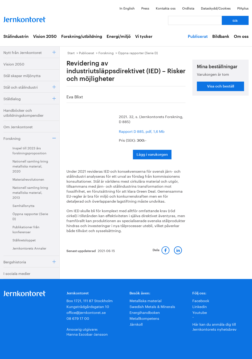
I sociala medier (16, 273)
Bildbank (220, 36)
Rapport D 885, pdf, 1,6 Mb (141, 131)
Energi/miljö (119, 36)
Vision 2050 (45, 36)
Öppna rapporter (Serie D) (30, 216)
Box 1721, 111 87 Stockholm (89, 300)
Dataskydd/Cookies (216, 7)
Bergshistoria (14, 261)
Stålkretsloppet (24, 239)
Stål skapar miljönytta (22, 75)
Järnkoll (136, 324)
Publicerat (198, 36)
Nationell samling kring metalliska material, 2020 (30, 165)
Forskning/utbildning (81, 36)
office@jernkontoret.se (86, 312)
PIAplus (243, 7)
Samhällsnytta (23, 205)
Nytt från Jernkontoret (22, 52)
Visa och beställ (220, 86)
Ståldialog (12, 98)
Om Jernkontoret (18, 126)
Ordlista (188, 7)
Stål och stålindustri (20, 87)
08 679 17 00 (77, 318)
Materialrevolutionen (28, 179)
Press (145, 7)
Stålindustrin (16, 36)
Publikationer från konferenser (25, 229)
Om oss (241, 36)
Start (71, 52)
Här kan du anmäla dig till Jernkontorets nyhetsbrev (214, 326)
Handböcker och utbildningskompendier (23, 112)
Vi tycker (143, 36)
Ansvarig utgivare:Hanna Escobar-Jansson (87, 331)
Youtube (199, 312)
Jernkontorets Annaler (29, 247)
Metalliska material (145, 300)
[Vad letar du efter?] (195, 20)
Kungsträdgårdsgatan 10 (87, 306)
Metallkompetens (144, 318)
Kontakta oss (166, 7)
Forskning (11, 138)
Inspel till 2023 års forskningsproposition (29, 150)
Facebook (200, 300)
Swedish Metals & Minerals (152, 306)
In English (127, 7)
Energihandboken (145, 312)
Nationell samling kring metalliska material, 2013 (30, 192)
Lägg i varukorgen (152, 154)
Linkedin (199, 306)
